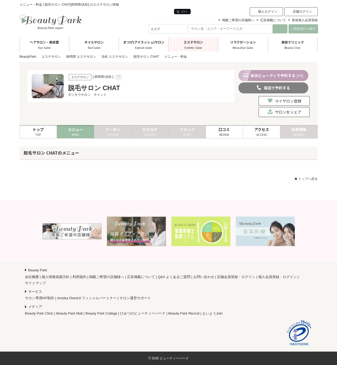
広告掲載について (273, 20)
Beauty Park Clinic (39, 313)
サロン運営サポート (135, 298)
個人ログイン (267, 11)
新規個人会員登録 (305, 20)
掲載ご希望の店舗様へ (238, 20)
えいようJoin (212, 313)
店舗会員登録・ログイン (236, 277)
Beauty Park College (101, 313)
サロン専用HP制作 (39, 298)
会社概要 (32, 277)
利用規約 (79, 277)
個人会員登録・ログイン (277, 277)
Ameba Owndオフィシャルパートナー (87, 298)
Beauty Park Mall (69, 313)
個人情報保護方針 (56, 277)
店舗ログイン (302, 11)
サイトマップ (35, 283)
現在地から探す (303, 29)
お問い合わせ (203, 277)
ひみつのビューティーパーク (142, 313)
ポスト (182, 11)
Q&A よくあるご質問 (174, 277)
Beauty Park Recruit (184, 313)
